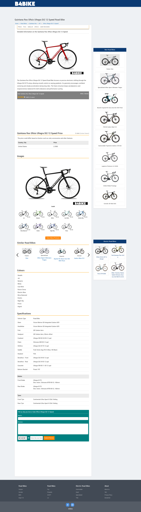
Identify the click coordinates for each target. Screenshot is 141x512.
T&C (106, 492)
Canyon (21, 489)
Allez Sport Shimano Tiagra (44, 259)
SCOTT (49, 495)
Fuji (48, 489)
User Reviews (45, 27)
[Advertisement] (70, 12)
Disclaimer (107, 498)
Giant (77, 492)
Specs (36, 27)
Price (20, 27)
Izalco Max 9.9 (79, 258)
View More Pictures (53, 238)
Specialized (79, 495)
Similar (30, 27)
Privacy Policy (108, 495)
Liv (48, 498)
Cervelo (21, 492)
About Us (107, 489)
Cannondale (79, 489)
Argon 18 (21, 498)
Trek (77, 498)
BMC (20, 495)
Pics (24, 27)
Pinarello (49, 492)
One (27, 258)
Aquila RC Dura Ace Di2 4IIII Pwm (62, 260)
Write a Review (84, 94)
